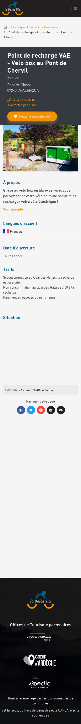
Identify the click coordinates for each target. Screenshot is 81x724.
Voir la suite (13, 209)
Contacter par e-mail (22, 105)
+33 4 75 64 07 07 (21, 100)
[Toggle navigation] (75, 8)
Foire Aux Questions (43, 27)
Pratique (19, 27)
